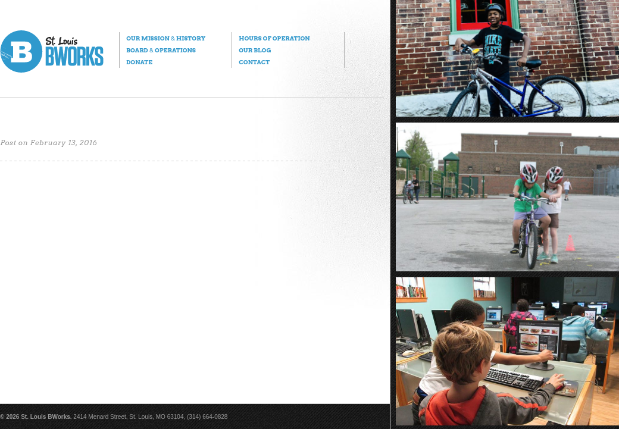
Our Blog (255, 50)
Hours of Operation (274, 38)
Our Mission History (165, 38)
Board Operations (161, 50)
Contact (254, 61)
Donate (139, 61)
